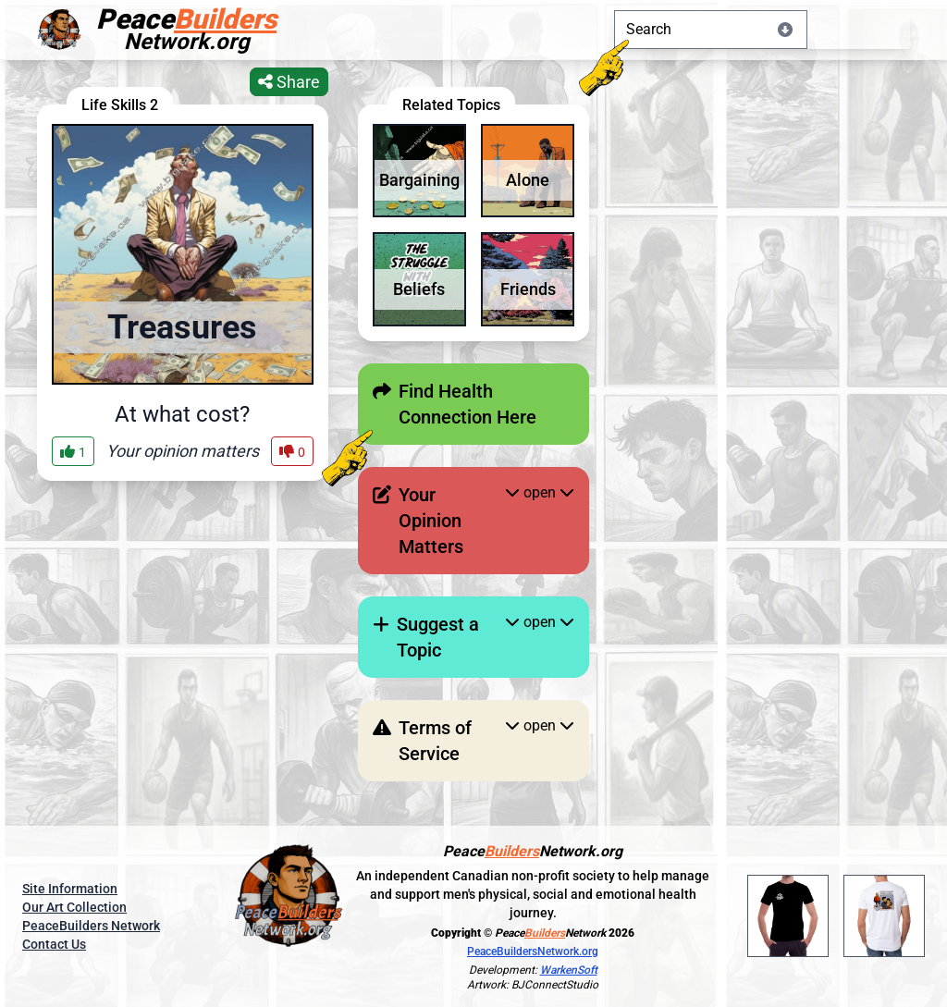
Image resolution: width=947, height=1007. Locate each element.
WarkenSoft (568, 970)
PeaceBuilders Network (91, 925)
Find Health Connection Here (467, 404)
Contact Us (54, 944)
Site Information (69, 888)
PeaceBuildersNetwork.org (532, 951)
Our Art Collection (74, 907)
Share (289, 82)
